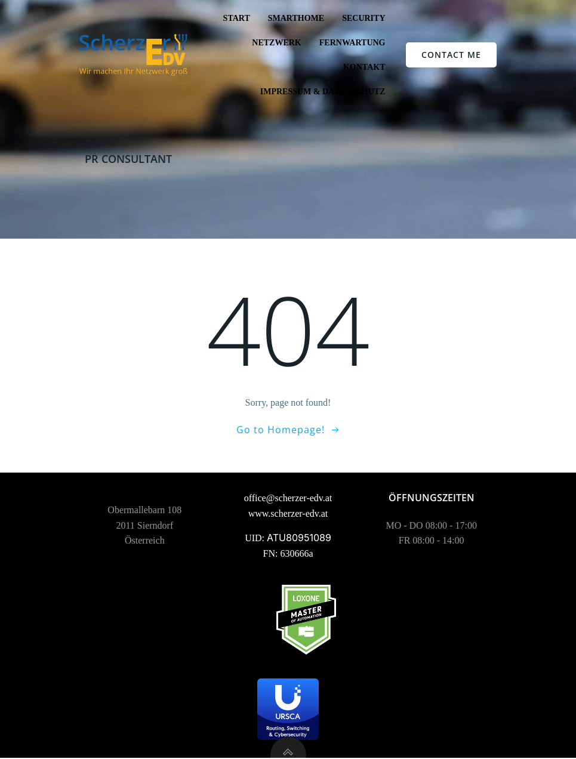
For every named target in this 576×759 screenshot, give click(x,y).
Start (236, 18)
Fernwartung (352, 42)
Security (363, 18)
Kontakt (364, 67)
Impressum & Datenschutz (323, 91)
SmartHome (296, 18)
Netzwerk (276, 42)
